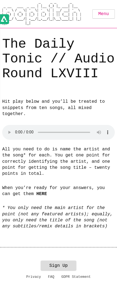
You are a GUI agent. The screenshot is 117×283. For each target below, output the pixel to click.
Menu (103, 14)
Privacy (33, 277)
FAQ (51, 277)
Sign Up (58, 265)
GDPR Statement (76, 277)
